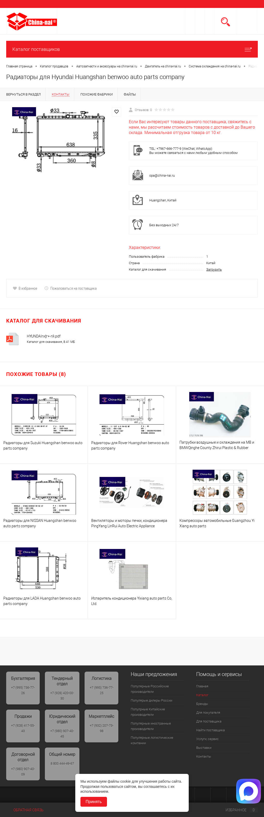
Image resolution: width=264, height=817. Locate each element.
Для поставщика (208, 721)
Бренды (202, 704)
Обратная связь (25, 810)
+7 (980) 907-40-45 (62, 733)
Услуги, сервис (207, 739)
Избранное (237, 810)
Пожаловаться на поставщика (70, 288)
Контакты (203, 756)
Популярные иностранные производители (151, 726)
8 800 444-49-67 (62, 763)
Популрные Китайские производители (148, 712)
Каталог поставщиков (132, 49)
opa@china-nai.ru (162, 175)
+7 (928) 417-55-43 (23, 728)
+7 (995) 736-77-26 (23, 690)
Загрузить (214, 269)
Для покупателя (208, 712)
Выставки (203, 748)
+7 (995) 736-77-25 (101, 690)
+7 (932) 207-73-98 (101, 728)
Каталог (202, 695)
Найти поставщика (210, 730)
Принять (94, 801)
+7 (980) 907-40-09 (23, 771)
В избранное (25, 288)
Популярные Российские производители (150, 689)
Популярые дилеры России (151, 700)
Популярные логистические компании (152, 740)
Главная (202, 686)
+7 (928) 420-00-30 (62, 695)
